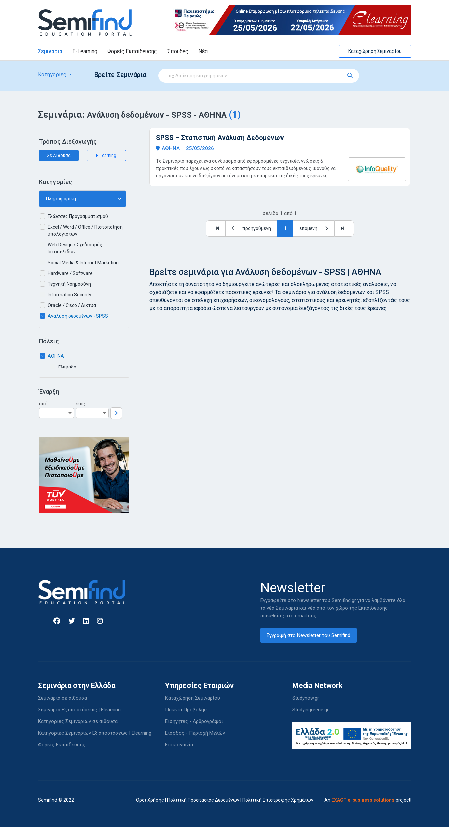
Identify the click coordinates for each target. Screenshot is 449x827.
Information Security (69, 294)
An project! (367, 800)
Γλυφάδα (67, 366)
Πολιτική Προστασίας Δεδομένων (203, 800)
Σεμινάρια (50, 51)
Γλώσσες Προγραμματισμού (78, 216)
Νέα (203, 51)
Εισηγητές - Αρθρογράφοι (194, 721)
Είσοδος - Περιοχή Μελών (195, 733)
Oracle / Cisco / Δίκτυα (72, 305)
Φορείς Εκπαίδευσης (132, 51)
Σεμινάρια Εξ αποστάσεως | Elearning (79, 710)
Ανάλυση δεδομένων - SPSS (78, 316)
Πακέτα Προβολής (186, 710)
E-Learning (84, 51)
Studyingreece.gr (310, 710)
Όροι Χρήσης (150, 800)
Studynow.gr (305, 698)
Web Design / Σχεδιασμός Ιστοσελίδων (75, 248)
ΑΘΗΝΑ (56, 356)
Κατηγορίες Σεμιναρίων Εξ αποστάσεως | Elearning (94, 733)
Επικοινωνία (179, 745)
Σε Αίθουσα (59, 155)
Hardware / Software (70, 273)
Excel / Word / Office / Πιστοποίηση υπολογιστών (85, 230)
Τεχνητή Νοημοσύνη (69, 284)
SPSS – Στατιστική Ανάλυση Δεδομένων (220, 138)
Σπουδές (177, 51)
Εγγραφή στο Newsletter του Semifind (308, 635)
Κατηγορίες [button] (53, 74)
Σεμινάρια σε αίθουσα (62, 698)
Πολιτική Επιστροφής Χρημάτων (277, 800)
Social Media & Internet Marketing (83, 262)
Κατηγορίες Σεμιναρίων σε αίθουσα (78, 721)
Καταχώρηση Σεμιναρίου (375, 51)
